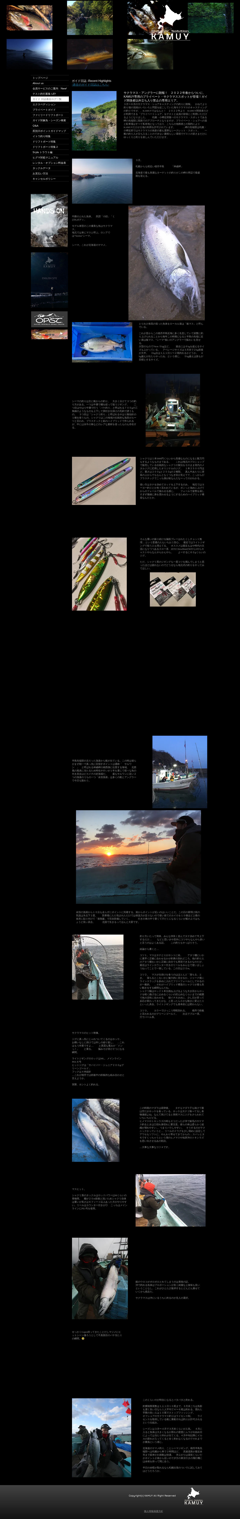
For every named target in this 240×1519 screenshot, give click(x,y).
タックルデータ (42, 168)
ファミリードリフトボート (48, 115)
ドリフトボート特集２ (45, 146)
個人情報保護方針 (153, 1511)
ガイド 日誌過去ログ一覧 (47, 99)
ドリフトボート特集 (45, 141)
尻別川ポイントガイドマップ (49, 130)
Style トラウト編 (42, 152)
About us (38, 83)
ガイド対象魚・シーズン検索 (49, 120)
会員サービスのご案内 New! (50, 88)
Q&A (35, 125)
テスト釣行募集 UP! (44, 93)
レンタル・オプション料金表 (49, 162)
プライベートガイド (44, 109)
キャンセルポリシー (44, 178)
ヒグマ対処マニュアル (45, 157)
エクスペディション (44, 104)
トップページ (40, 77)
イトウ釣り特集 (43, 136)
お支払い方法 (40, 173)
